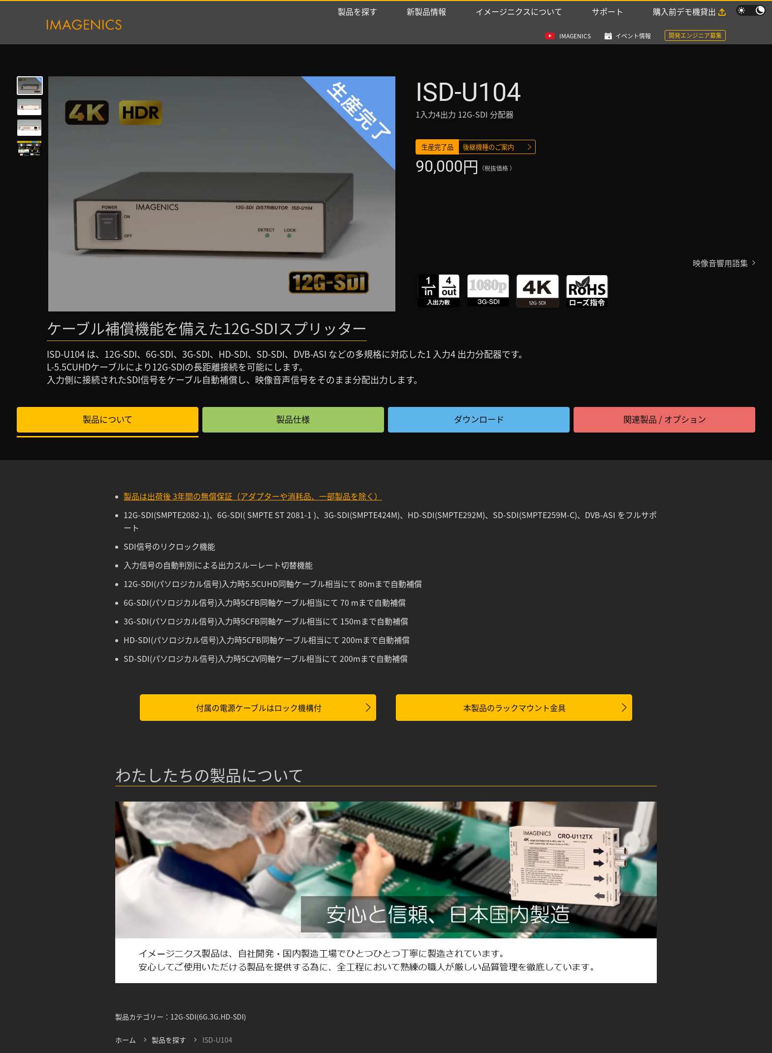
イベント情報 (633, 11)
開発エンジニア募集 (695, 10)
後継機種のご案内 (492, 148)
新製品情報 (426, 25)
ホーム (125, 1041)
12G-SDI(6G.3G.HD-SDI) (208, 1017)
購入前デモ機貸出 (684, 25)
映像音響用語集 (720, 266)
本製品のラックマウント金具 (514, 708)
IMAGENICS (575, 11)
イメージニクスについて (519, 25)
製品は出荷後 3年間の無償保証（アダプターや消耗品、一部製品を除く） (253, 497)
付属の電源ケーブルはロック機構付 (259, 708)
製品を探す (357, 25)
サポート (607, 25)
